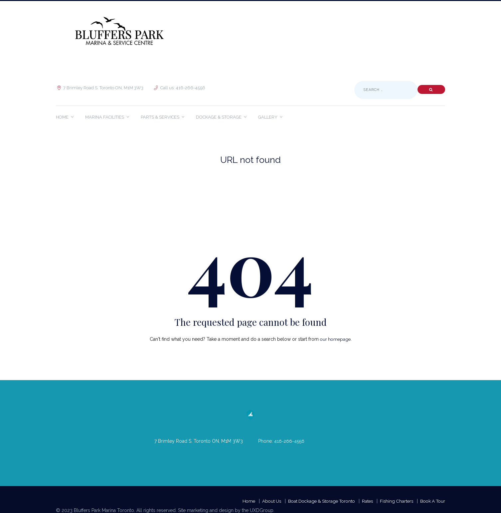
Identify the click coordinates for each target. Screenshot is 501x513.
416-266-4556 (289, 441)
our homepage (335, 339)
